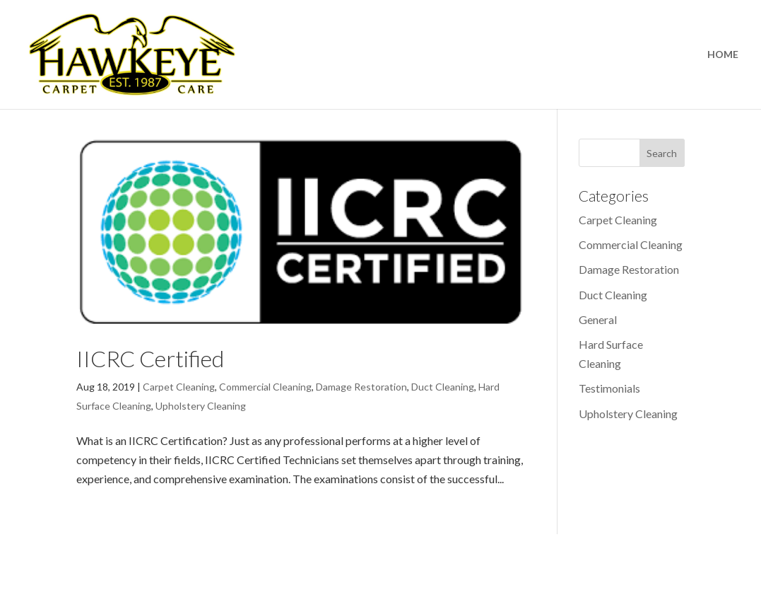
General (598, 319)
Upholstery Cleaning (200, 406)
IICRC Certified (150, 358)
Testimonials (609, 388)
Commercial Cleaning (265, 387)
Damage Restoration (361, 387)
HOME (722, 55)
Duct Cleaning (442, 387)
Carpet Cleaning (179, 387)
